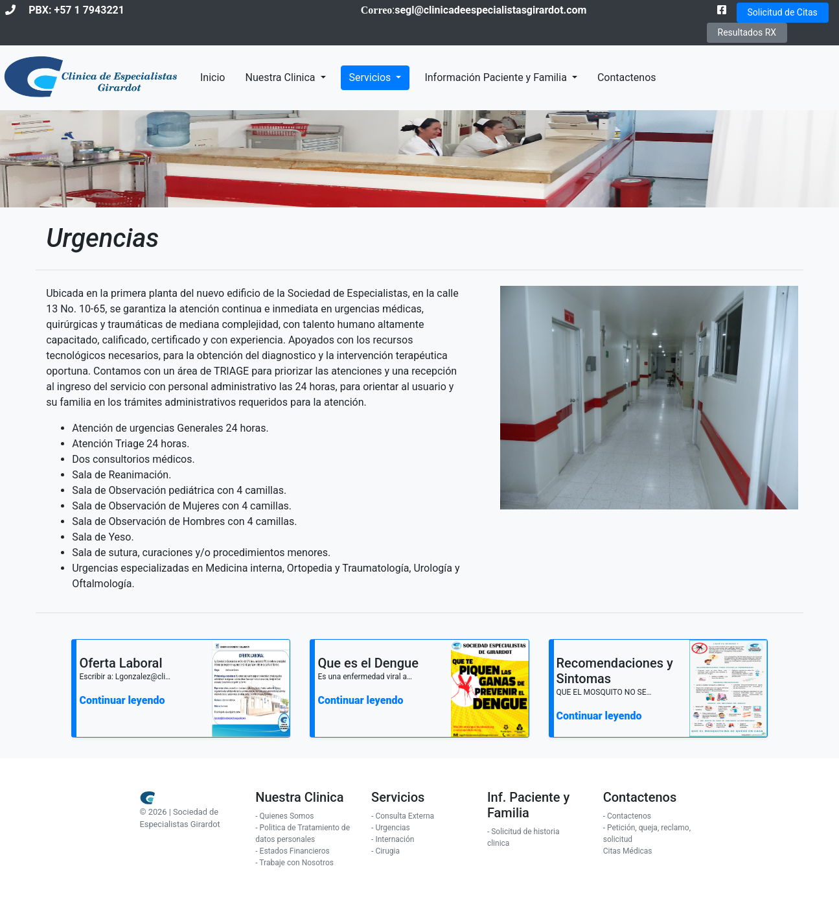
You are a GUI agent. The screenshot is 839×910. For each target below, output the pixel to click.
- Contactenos (627, 816)
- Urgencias (390, 827)
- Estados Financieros (292, 851)
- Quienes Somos (284, 816)
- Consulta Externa (402, 816)
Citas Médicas (627, 851)
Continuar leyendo (122, 700)
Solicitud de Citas (783, 12)
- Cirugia (385, 851)
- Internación (392, 839)
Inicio (212, 77)
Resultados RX (747, 32)
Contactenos (626, 77)
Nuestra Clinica (281, 77)
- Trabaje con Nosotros (294, 862)
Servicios (371, 77)
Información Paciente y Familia (496, 77)
